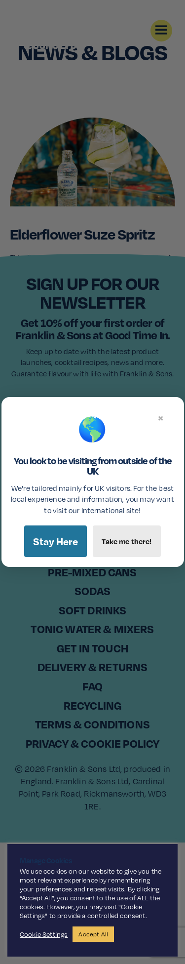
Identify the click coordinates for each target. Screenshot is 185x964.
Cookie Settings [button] (44, 934)
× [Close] (160, 417)
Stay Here (55, 541)
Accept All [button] (93, 934)
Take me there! (126, 541)
